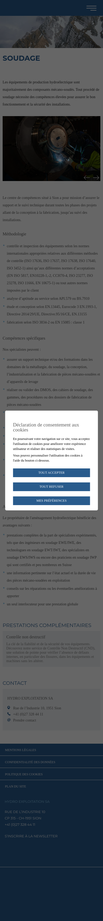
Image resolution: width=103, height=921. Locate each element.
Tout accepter (51, 472)
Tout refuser (51, 486)
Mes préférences (51, 500)
